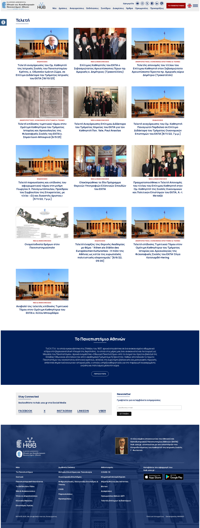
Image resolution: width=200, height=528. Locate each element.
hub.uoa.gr (148, 470)
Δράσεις (63, 8)
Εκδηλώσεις (92, 8)
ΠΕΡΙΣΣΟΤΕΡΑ (100, 374)
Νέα (54, 8)
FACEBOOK (25, 411)
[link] (137, 3)
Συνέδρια (105, 8)
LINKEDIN (83, 411)
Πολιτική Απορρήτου (155, 516)
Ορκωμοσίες (141, 8)
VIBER (102, 411)
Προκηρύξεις (157, 8)
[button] (3, 22)
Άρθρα (129, 8)
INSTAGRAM (64, 411)
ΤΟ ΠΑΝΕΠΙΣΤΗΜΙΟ (176, 5)
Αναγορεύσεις (77, 8)
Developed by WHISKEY (175, 516)
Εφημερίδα (128, 3)
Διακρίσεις (118, 8)
